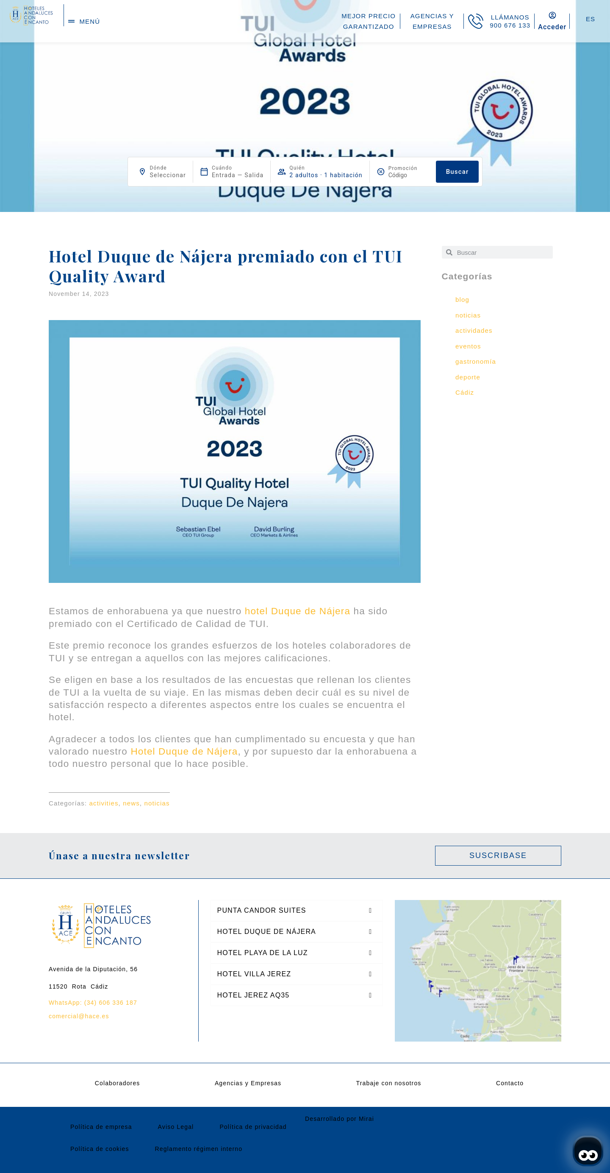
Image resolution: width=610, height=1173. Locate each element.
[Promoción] (408, 175)
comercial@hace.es (79, 1016)
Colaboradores (117, 1083)
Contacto (510, 1083)
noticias (156, 803)
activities (104, 803)
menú (89, 21)
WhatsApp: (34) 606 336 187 (93, 1002)
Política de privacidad (252, 1126)
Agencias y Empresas (248, 1083)
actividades (474, 330)
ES (590, 18)
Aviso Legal (176, 1126)
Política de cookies (99, 1148)
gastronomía (475, 361)
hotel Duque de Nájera (297, 611)
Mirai (366, 1118)
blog (462, 299)
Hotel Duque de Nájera (184, 751)
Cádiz (464, 392)
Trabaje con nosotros (388, 1083)
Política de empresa (101, 1126)
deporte (467, 377)
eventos (468, 346)
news (131, 803)
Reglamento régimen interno (199, 1148)
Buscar (457, 172)
